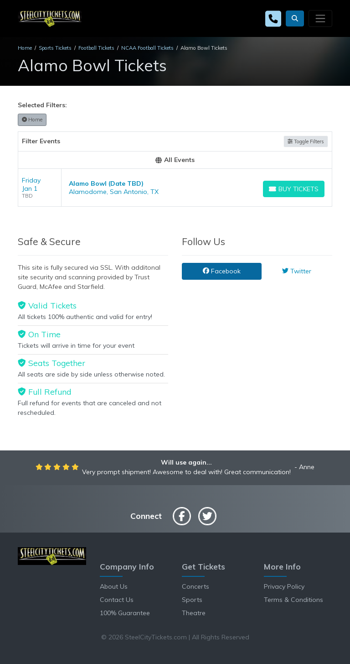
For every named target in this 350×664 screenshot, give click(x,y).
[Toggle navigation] (320, 18)
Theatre (194, 613)
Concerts (195, 586)
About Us (114, 586)
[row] (175, 188)
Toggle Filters (306, 141)
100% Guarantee (125, 613)
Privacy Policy (284, 586)
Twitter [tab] (296, 271)
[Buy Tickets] (293, 189)
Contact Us (117, 600)
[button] (295, 18)
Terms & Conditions (293, 600)
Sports (192, 600)
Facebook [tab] (222, 271)
